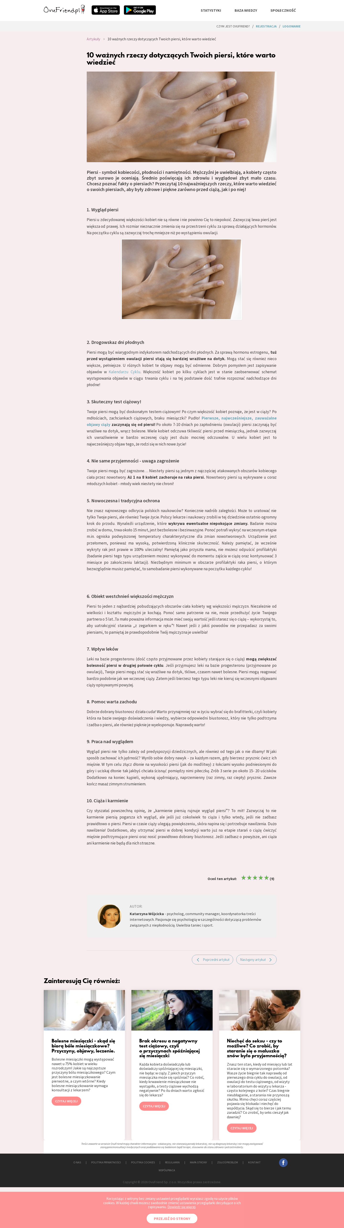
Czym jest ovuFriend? (233, 26)
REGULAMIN (172, 1162)
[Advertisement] (62, 85)
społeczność (283, 10)
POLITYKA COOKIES (143, 1162)
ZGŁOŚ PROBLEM (227, 1162)
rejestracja (266, 26)
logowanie (292, 26)
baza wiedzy (246, 10)
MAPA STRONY (198, 1162)
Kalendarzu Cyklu (124, 371)
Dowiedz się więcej (181, 1207)
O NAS (77, 1162)
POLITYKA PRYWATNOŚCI (106, 1162)
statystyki (211, 10)
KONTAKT (254, 1162)
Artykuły (93, 38)
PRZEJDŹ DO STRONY (172, 1218)
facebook (283, 1162)
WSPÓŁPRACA (167, 1170)
